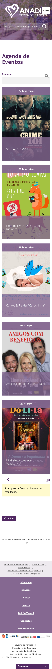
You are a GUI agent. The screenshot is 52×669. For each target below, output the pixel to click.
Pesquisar (7, 74)
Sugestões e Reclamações (16, 564)
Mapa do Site (38, 564)
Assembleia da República (24, 651)
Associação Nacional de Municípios (26, 654)
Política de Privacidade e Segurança (24, 570)
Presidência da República (24, 648)
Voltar (11, 518)
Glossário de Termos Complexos (25, 573)
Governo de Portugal (24, 645)
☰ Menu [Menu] (46, 10)
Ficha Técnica (24, 567)
